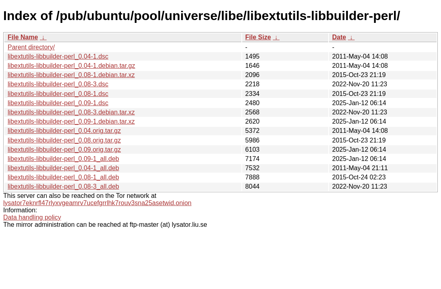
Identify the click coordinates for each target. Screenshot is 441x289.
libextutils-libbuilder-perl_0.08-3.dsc (58, 84)
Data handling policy (32, 217)
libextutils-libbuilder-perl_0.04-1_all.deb (63, 168)
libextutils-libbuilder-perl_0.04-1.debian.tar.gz (71, 65)
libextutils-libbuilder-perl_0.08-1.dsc (58, 93)
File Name (23, 37)
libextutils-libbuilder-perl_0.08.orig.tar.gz (64, 140)
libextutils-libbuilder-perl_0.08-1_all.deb (63, 177)
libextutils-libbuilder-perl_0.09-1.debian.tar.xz (71, 121)
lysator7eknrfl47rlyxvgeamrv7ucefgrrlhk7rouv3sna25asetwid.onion (97, 202)
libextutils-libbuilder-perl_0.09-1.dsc (58, 103)
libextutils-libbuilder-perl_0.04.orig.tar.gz (64, 130)
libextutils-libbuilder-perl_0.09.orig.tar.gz (64, 149)
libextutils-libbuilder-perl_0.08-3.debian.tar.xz (71, 112)
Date (339, 37)
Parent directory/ (31, 47)
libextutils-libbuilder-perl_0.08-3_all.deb (63, 186)
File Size (258, 37)
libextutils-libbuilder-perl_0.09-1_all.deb (63, 158)
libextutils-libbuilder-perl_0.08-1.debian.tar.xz (71, 74)
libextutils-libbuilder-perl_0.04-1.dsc (58, 56)
